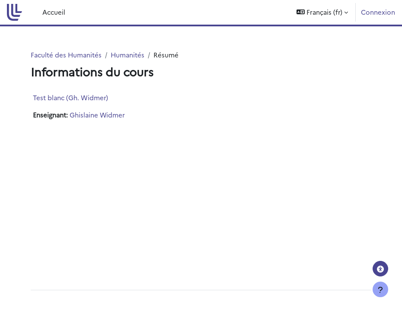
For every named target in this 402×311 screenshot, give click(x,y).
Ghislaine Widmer (97, 114)
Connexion (378, 11)
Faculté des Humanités (66, 54)
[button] (322, 12)
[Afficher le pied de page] (380, 289)
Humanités (127, 54)
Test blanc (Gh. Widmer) (70, 97)
